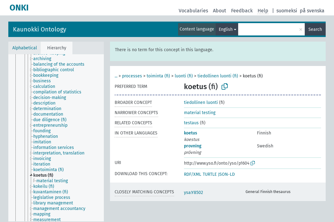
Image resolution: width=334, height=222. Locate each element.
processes (132, 76)
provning (193, 146)
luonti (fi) (184, 76)
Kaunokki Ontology (39, 29)
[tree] (56, 137)
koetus (190, 133)
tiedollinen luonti (201, 102)
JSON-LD (226, 174)
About (219, 11)
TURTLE (210, 174)
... (116, 76)
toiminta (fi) (158, 76)
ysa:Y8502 (193, 192)
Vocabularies (193, 11)
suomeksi (286, 11)
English (226, 29)
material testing (199, 112)
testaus (191, 122)
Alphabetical (24, 48)
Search (315, 29)
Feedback (242, 11)
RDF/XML (192, 174)
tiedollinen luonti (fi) (218, 76)
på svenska (312, 11)
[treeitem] (45, 59)
